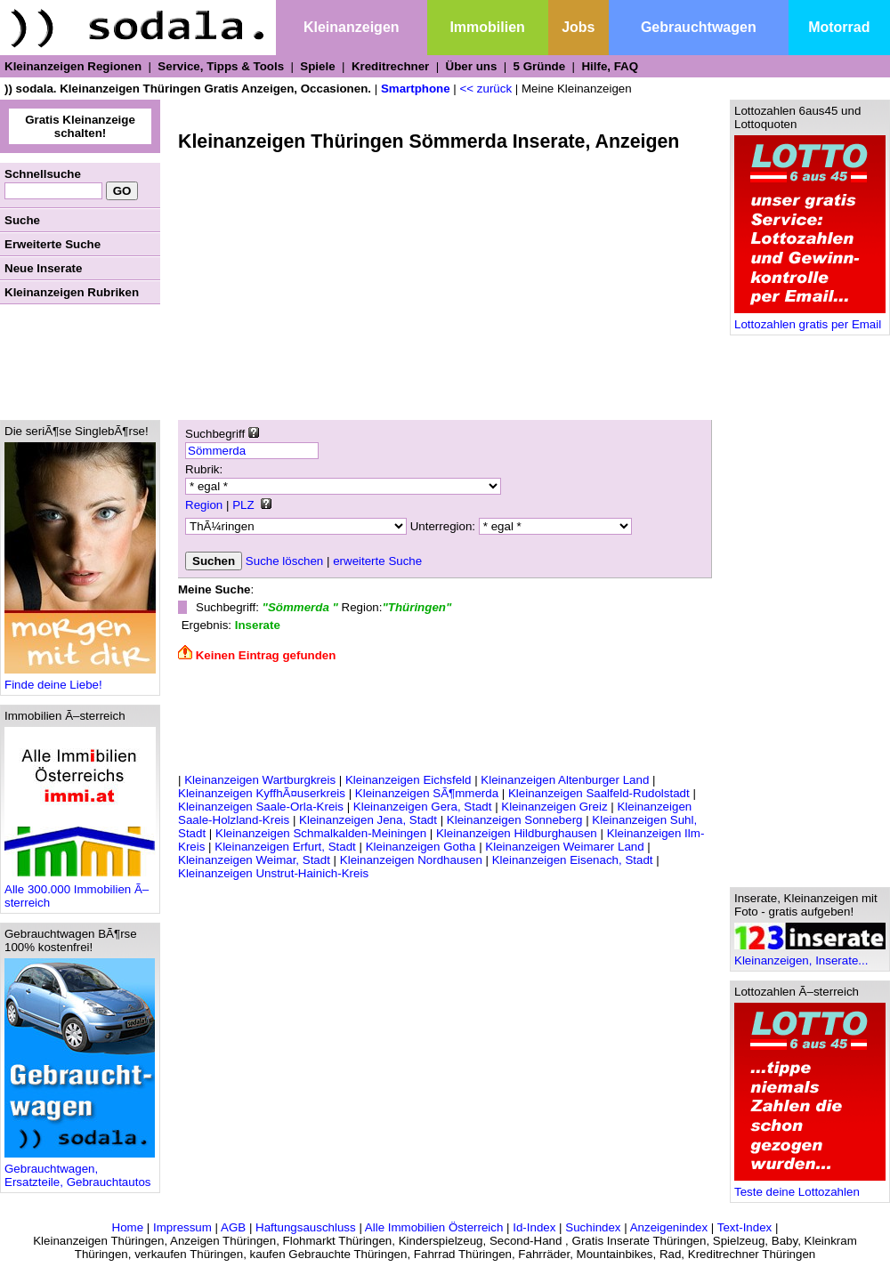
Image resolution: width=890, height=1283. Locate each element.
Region (203, 505)
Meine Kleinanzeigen (577, 88)
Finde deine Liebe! (80, 679)
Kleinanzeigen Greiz (554, 806)
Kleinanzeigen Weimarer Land (564, 846)
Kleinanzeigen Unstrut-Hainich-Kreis (273, 873)
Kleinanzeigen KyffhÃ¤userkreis (261, 793)
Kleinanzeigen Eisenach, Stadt (572, 860)
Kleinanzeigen (351, 27)
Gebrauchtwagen (698, 27)
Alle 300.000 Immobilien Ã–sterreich (80, 890)
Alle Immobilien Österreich (434, 1227)
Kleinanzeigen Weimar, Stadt (254, 860)
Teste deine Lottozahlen (810, 1186)
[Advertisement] (80, 362)
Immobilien (486, 27)
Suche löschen (284, 561)
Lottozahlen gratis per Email (810, 319)
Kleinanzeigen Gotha (421, 846)
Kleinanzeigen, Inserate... (810, 955)
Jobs (578, 27)
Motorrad (839, 27)
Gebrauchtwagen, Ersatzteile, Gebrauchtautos (79, 1170)
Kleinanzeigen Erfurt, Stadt (285, 846)
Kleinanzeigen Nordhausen (411, 860)
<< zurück (486, 88)
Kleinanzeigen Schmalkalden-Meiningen (320, 833)
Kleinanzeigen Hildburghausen (516, 833)
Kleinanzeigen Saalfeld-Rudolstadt (599, 793)
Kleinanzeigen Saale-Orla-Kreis (261, 806)
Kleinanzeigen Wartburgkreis (260, 780)
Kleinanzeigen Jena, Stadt (368, 820)
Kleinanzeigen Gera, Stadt (422, 806)
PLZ (243, 505)
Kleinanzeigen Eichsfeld (408, 780)
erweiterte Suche (377, 561)
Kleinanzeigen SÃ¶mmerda (426, 793)
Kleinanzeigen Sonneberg (515, 820)
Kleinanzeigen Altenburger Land (565, 780)
